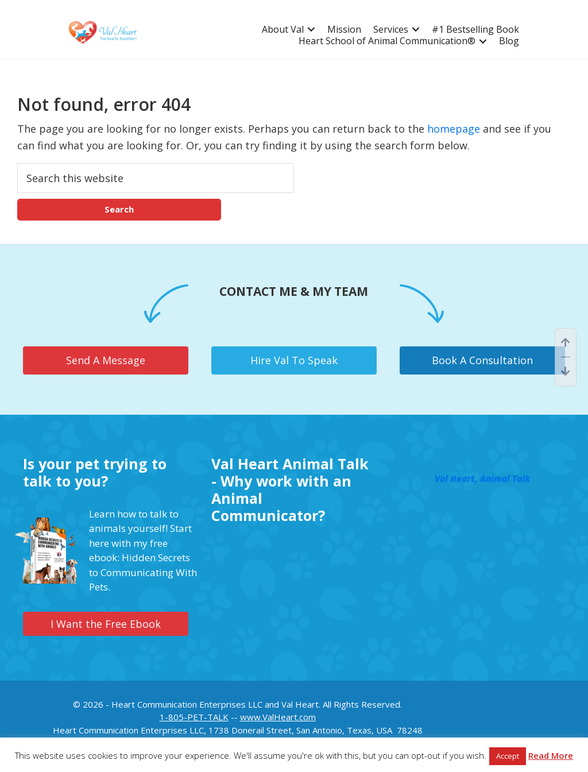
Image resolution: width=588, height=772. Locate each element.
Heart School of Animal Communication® (387, 41)
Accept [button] (507, 756)
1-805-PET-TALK (194, 717)
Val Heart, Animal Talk (482, 478)
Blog (509, 41)
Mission (344, 30)
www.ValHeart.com (278, 717)
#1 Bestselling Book (475, 30)
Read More (550, 755)
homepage (453, 129)
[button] (311, 30)
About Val (283, 30)
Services (390, 30)
